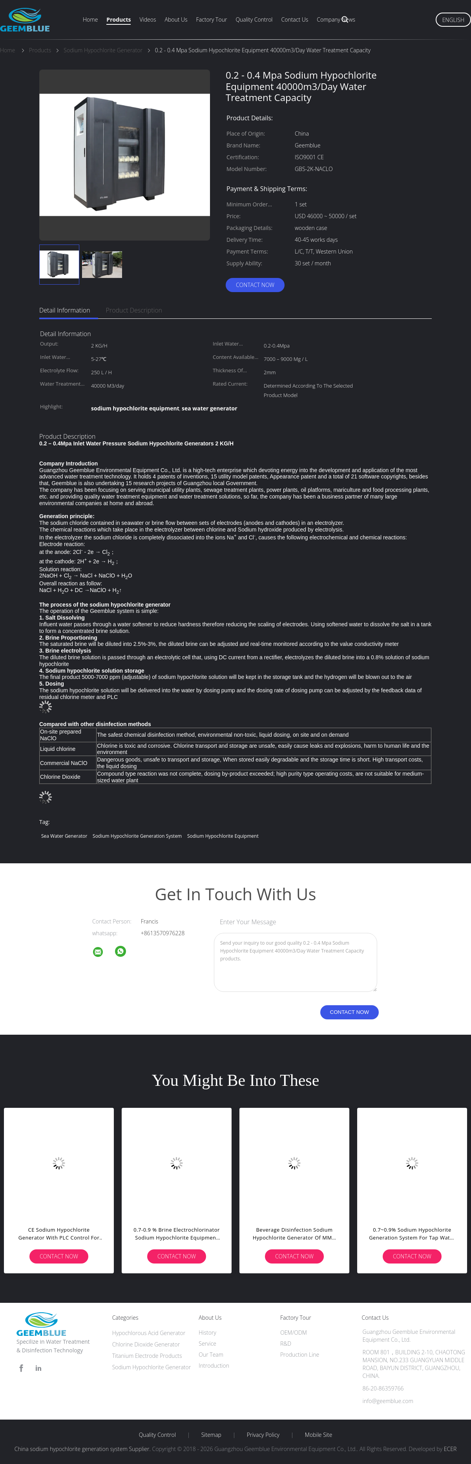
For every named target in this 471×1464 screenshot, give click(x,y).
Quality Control (254, 19)
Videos (147, 19)
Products (118, 19)
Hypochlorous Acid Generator (149, 1333)
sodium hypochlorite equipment (223, 836)
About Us (175, 19)
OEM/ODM (293, 1332)
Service (207, 1343)
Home (90, 19)
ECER (450, 1449)
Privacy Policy (263, 1435)
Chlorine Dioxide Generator (146, 1344)
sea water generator (64, 836)
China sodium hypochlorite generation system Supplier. (83, 1449)
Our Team (211, 1354)
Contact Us (295, 19)
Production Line (299, 1354)
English (453, 20)
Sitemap (211, 1435)
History (207, 1332)
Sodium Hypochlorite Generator (151, 1367)
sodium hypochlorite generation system (137, 836)
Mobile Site (318, 1435)
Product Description (134, 310)
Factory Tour (211, 19)
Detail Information (64, 310)
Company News (336, 19)
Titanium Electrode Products (147, 1355)
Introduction (214, 1365)
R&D (285, 1343)
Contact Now (255, 285)
